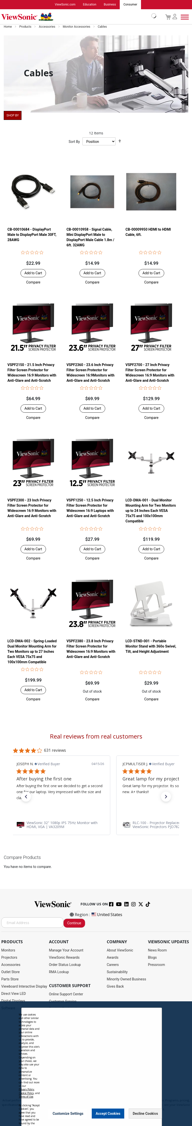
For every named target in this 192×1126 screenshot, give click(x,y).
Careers (113, 965)
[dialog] (96, 1063)
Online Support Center (66, 994)
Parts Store (10, 979)
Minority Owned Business (126, 979)
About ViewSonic (120, 950)
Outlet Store (10, 972)
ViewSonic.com (65, 4)
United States (106, 915)
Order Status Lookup (65, 965)
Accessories (47, 27)
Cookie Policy (26, 1093)
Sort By (74, 142)
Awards (112, 958)
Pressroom (156, 965)
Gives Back (115, 987)
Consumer (130, 4)
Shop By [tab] (12, 115)
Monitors (8, 950)
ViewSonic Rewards (64, 958)
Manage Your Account (66, 950)
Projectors (9, 958)
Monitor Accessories (77, 27)
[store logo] (77, 17)
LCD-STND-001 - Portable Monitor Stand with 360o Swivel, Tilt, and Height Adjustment (151, 646)
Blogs (152, 958)
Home (8, 27)
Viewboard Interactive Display (24, 987)
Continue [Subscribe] (74, 923)
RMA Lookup (59, 972)
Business (110, 4)
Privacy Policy (26, 1089)
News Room (157, 950)
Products (25, 27)
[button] (33, 282)
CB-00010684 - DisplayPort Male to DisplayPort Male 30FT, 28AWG (32, 234)
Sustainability (117, 972)
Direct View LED (13, 994)
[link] (96, 825)
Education (89, 4)
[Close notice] (155, 1113)
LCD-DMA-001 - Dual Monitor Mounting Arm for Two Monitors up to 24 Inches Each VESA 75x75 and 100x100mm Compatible (151, 510)
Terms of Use (26, 1096)
